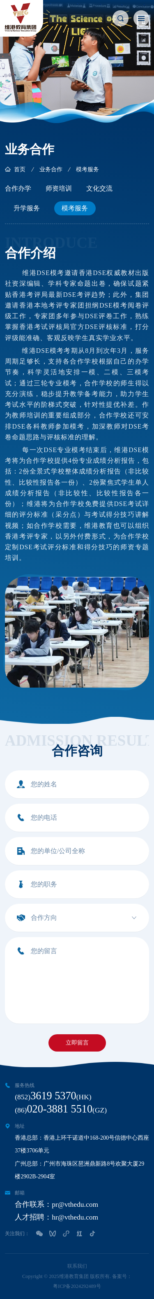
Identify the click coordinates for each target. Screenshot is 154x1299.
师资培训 (59, 188)
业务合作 (50, 169)
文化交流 (99, 188)
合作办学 (18, 188)
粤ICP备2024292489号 (77, 1286)
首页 (19, 169)
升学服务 (27, 208)
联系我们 (77, 1266)
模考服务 (75, 208)
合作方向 (44, 917)
